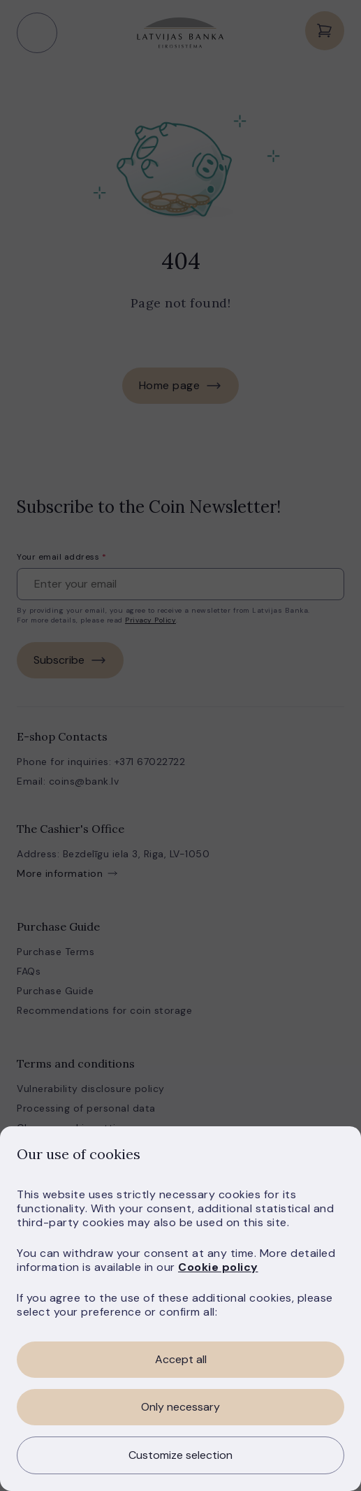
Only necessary (180, 1406)
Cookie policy (218, 1267)
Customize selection (180, 1455)
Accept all (181, 1359)
